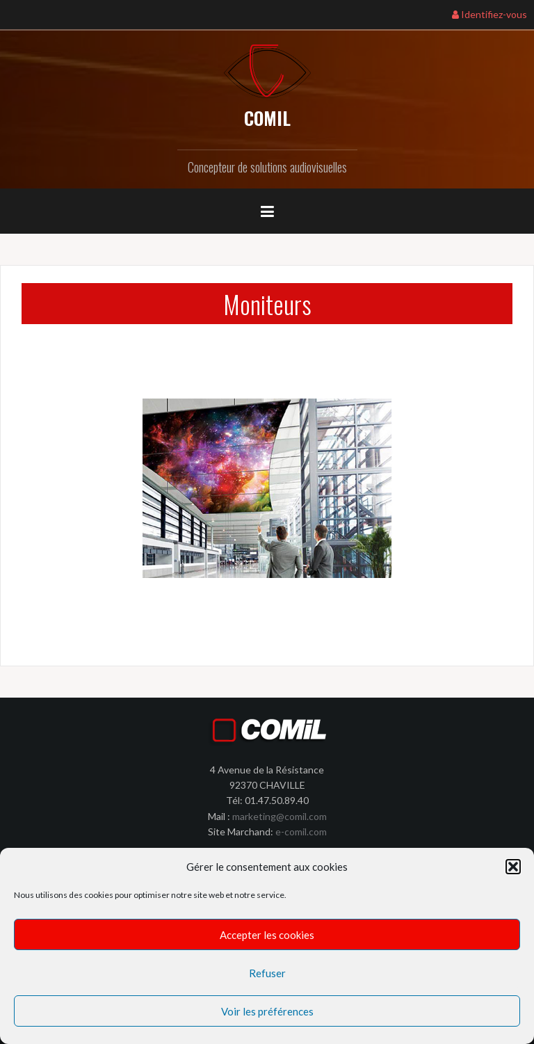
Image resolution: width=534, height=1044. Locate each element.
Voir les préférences (267, 1011)
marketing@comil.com (279, 816)
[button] (513, 867)
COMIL (267, 117)
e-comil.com (301, 831)
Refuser (267, 973)
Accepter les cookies (267, 935)
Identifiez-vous (489, 14)
